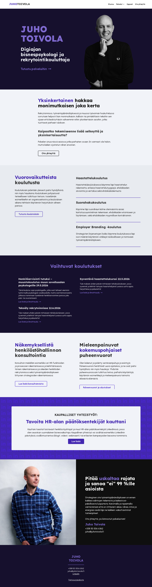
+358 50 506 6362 (94, 528)
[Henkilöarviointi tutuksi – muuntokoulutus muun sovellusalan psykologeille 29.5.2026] (45, 290)
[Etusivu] (23, 4)
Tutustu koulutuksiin (29, 214)
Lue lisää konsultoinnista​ (31, 384)
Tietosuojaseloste (76, 580)
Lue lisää (76, 441)
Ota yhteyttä (48, 153)
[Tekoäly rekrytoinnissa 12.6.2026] (45, 315)
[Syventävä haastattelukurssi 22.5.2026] (106, 286)
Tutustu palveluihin (36, 69)
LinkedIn (76, 574)
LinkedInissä (112, 429)
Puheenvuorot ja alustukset (97, 387)
